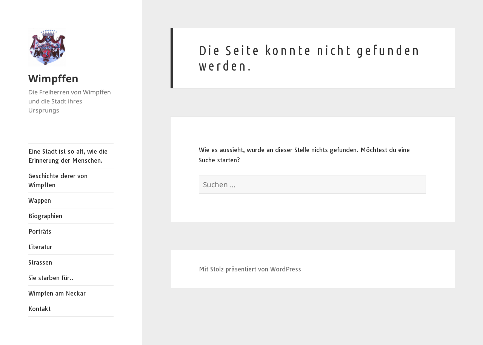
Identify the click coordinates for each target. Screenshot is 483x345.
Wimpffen (53, 78)
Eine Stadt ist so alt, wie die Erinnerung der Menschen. (68, 156)
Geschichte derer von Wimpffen (58, 180)
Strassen (40, 262)
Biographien (45, 216)
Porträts (39, 231)
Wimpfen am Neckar (57, 293)
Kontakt (39, 309)
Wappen (39, 200)
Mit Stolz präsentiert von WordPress (250, 269)
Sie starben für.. (50, 278)
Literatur (40, 247)
